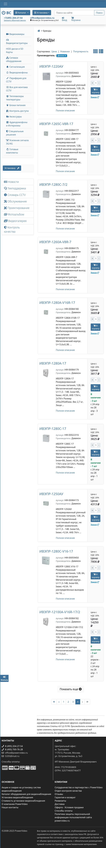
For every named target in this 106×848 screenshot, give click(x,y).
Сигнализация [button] (15, 66)
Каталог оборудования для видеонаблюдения (26, 794)
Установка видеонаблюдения (17, 797)
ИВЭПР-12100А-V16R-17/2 (59, 612)
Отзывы (59, 794)
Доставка (60, 804)
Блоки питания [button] (15, 105)
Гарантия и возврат (65, 797)
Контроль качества (12, 229)
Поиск (99, 12)
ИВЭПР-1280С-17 (52, 428)
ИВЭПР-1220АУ (51, 66)
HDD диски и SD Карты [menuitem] (14, 50)
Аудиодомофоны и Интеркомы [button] (16, 124)
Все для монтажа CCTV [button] (17, 89)
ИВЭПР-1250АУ (51, 494)
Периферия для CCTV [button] (16, 80)
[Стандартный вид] (101, 51)
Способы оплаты (63, 810)
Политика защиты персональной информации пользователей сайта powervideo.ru (73, 817)
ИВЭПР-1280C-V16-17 (56, 551)
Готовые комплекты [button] (12, 151)
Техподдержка (15, 188)
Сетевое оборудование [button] (13, 59)
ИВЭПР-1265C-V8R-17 (56, 123)
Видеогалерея (15, 221)
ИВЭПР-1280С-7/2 (53, 184)
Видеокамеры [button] (15, 34)
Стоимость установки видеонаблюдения (23, 800)
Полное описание (65, 110)
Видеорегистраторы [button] (17, 42)
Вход (64, 19)
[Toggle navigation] (5, 4)
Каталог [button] (21, 12)
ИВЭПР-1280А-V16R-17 (57, 302)
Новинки (65, 51)
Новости (11, 182)
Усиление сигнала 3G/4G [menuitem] (17, 142)
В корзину (96, 91)
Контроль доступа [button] (17, 110)
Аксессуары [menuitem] (14, 116)
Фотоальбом (14, 214)
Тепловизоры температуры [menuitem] (15, 98)
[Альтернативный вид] (95, 51)
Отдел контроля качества (68, 790)
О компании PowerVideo (15, 804)
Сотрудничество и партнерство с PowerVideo (79, 787)
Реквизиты (60, 800)
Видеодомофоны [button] (17, 72)
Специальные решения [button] (14, 133)
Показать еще (71, 689)
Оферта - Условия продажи (69, 807)
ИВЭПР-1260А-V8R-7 (55, 242)
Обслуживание (15, 201)
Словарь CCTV (15, 195)
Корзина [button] (75, 19)
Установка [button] (41, 12)
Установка (12, 168)
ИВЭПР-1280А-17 (52, 363)
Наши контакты (10, 807)
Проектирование (16, 208)
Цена (54, 51)
